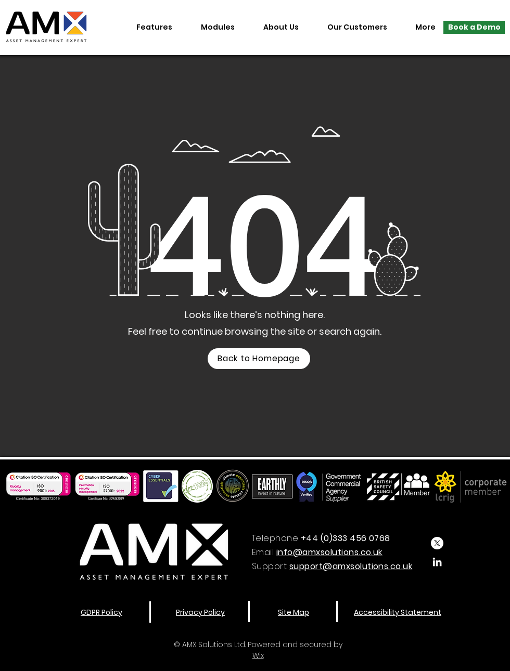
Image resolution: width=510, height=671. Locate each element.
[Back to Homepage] (259, 358)
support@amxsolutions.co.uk (350, 566)
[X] (437, 543)
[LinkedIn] (437, 562)
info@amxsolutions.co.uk (329, 552)
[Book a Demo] (474, 27)
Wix (258, 655)
